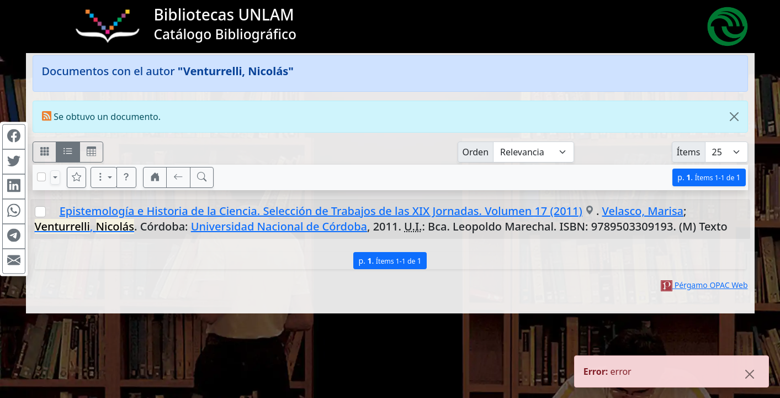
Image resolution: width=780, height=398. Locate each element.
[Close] (734, 116)
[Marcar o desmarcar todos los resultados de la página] (41, 176)
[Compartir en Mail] (13, 261)
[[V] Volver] (178, 177)
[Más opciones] (104, 177)
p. (708, 177)
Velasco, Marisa (642, 210)
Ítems (689, 152)
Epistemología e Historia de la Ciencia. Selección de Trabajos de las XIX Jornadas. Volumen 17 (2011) (321, 210)
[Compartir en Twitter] (13, 162)
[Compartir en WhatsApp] (13, 211)
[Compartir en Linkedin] (13, 187)
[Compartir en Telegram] (13, 236)
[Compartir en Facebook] (13, 137)
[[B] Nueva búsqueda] (202, 177)
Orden (476, 152)
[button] (126, 177)
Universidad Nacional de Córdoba (279, 226)
